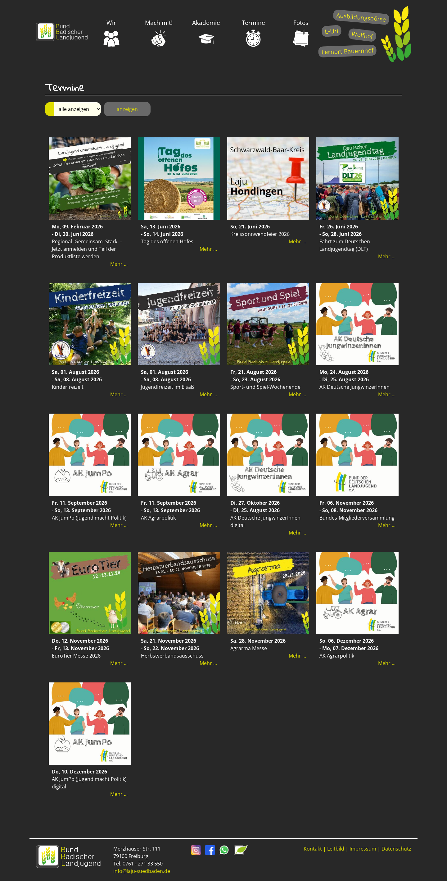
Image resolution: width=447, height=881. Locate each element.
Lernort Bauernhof (347, 51)
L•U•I (331, 30)
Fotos (300, 33)
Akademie (206, 33)
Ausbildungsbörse (361, 17)
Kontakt (313, 848)
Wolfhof (362, 35)
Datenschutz (396, 848)
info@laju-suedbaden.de (141, 871)
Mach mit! (159, 33)
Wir (111, 33)
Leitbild (335, 848)
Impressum (363, 848)
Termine (253, 33)
